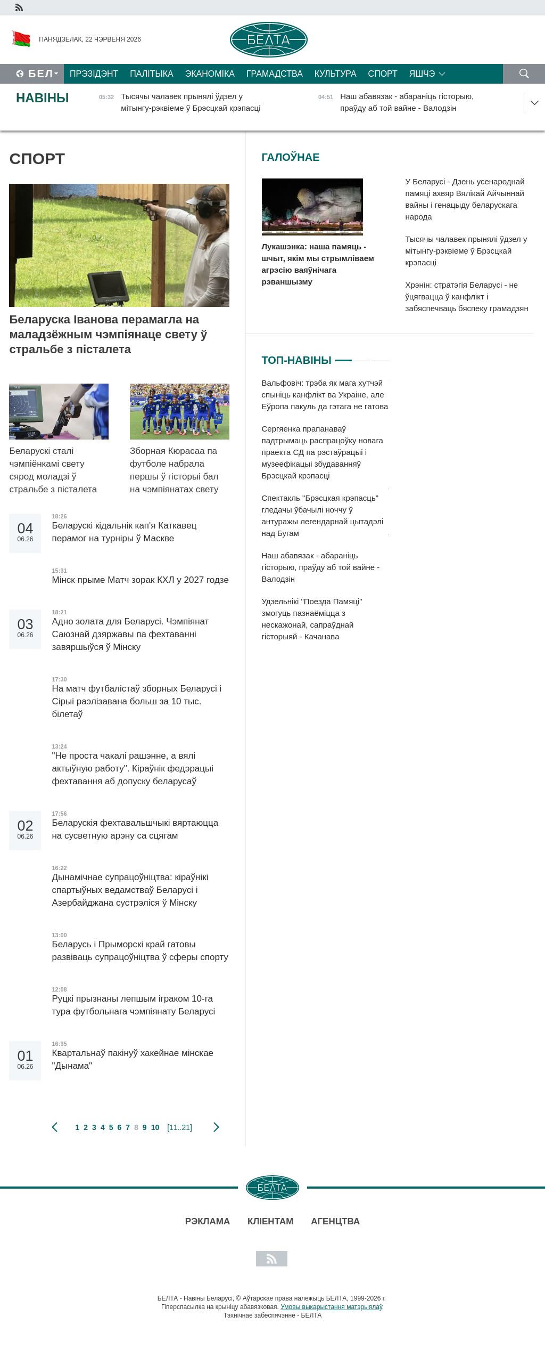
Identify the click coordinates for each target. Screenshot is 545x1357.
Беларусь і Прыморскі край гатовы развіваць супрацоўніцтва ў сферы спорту (140, 950)
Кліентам (270, 1221)
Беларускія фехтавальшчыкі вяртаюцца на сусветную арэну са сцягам (135, 829)
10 (155, 1127)
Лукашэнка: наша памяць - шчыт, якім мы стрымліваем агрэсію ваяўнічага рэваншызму (318, 264)
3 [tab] (379, 356)
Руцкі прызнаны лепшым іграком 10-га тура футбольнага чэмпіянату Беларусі (135, 1005)
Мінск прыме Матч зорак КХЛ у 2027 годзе (140, 580)
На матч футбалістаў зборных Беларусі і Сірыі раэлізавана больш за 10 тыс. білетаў (136, 701)
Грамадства (274, 73)
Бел (41, 73)
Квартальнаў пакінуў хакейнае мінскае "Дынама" (132, 1059)
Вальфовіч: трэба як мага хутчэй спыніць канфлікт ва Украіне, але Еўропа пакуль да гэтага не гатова (325, 394)
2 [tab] (361, 356)
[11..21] (179, 1127)
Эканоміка (210, 73)
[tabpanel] (325, 515)
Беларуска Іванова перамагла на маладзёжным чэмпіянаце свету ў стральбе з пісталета (108, 334)
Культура (336, 73)
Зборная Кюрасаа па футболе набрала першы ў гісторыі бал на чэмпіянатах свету (175, 470)
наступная (216, 1127)
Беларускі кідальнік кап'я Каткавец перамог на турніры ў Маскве (124, 532)
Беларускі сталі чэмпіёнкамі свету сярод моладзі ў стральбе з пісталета (54, 470)
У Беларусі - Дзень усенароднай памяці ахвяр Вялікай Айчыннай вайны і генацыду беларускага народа (465, 199)
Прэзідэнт (94, 73)
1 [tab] (343, 356)
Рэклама (207, 1221)
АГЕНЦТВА (335, 1221)
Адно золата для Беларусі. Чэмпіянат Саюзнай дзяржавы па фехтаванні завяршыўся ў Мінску (130, 634)
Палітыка (151, 73)
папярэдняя (54, 1127)
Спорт (383, 73)
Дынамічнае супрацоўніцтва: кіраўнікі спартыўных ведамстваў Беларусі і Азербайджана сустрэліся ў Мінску (130, 890)
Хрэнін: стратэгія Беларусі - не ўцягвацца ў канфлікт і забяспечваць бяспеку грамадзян (467, 296)
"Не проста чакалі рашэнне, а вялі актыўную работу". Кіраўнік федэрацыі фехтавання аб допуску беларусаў (132, 768)
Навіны (42, 98)
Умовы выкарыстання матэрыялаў (331, 1307)
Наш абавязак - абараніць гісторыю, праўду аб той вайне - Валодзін (321, 567)
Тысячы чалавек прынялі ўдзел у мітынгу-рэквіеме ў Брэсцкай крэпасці (466, 250)
